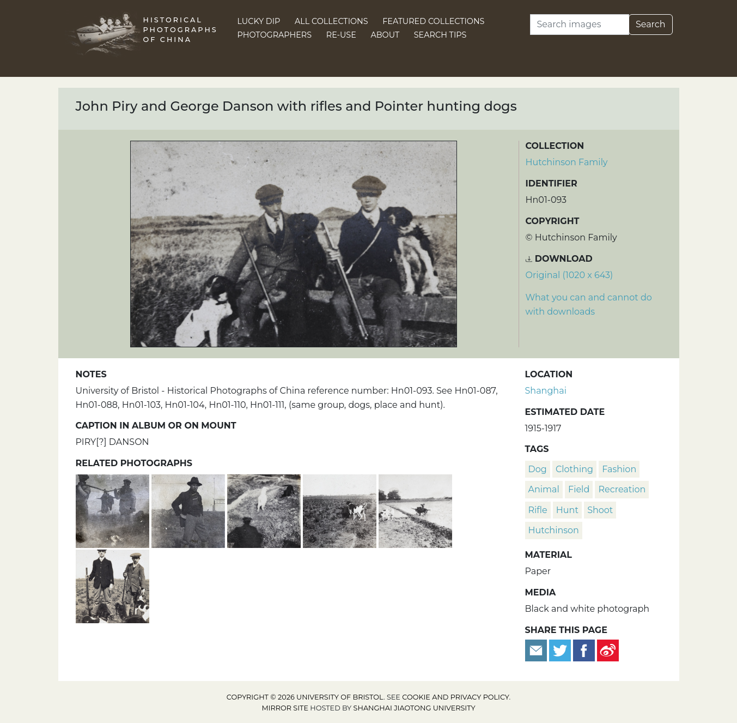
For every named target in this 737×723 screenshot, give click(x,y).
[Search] (579, 24)
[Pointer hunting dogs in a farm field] (341, 509)
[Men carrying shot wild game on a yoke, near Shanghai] (113, 509)
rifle (537, 510)
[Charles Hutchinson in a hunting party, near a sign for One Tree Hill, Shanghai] (189, 509)
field (578, 489)
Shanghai (546, 390)
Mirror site (284, 708)
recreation (621, 489)
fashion (619, 469)
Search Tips (440, 35)
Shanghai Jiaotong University (415, 708)
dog (537, 469)
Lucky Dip (259, 21)
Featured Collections (433, 21)
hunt (567, 510)
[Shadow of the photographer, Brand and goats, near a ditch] (265, 509)
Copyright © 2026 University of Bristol (305, 697)
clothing (574, 469)
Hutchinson (553, 530)
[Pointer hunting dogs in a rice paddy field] (415, 509)
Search (651, 24)
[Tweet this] (561, 649)
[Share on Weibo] (608, 649)
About (384, 35)
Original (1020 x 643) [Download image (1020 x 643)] (569, 275)
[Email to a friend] (537, 649)
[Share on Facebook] (584, 649)
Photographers (274, 35)
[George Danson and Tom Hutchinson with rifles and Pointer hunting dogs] (112, 585)
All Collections (331, 21)
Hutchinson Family (567, 162)
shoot (600, 510)
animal (543, 489)
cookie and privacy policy (455, 697)
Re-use (341, 35)
